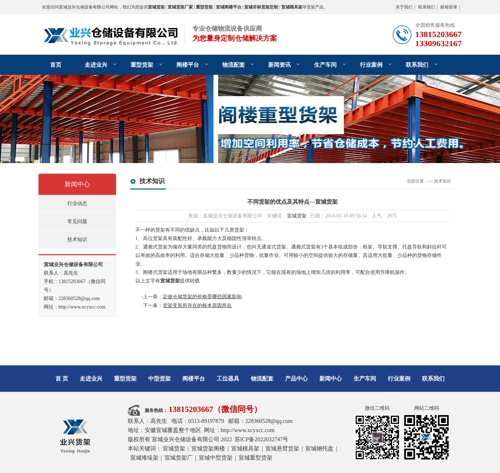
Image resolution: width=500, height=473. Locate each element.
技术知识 (77, 239)
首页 (55, 65)
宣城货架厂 (178, 458)
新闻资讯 (279, 65)
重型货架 (142, 65)
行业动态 (77, 203)
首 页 (61, 379)
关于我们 (404, 7)
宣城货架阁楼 (208, 448)
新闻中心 (77, 184)
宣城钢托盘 (319, 448)
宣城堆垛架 (144, 458)
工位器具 (228, 379)
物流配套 (233, 65)
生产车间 (325, 65)
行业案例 (371, 65)
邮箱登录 (448, 7)
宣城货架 (297, 215)
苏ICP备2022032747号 (262, 439)
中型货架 (159, 379)
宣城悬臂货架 (282, 448)
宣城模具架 (245, 448)
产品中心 (296, 379)
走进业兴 (96, 65)
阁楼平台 (187, 65)
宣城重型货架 (255, 458)
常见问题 (77, 221)
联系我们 (426, 7)
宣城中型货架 (216, 458)
